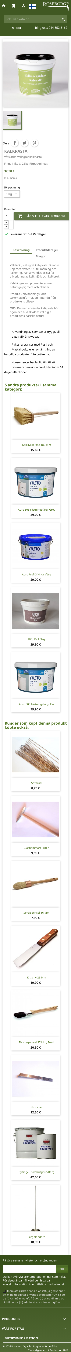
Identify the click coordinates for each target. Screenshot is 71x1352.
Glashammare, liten (36, 848)
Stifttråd (36, 783)
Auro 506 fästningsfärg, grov (36, 509)
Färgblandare (36, 1237)
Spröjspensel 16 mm (36, 912)
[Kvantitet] (8, 216)
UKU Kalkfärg (36, 639)
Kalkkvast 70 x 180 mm (36, 445)
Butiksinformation (21, 1338)
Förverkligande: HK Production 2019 (47, 1350)
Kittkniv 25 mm (36, 977)
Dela (14, 143)
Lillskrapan (36, 1107)
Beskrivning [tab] (21, 250)
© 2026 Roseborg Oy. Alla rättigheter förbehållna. (30, 1346)
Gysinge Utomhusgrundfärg (36, 1172)
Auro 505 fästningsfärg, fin (36, 704)
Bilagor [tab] (41, 256)
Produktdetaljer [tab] (47, 250)
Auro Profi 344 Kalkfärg (36, 574)
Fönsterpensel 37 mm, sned (36, 1042)
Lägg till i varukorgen (41, 216)
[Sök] (36, 19)
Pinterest (34, 143)
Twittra (24, 143)
